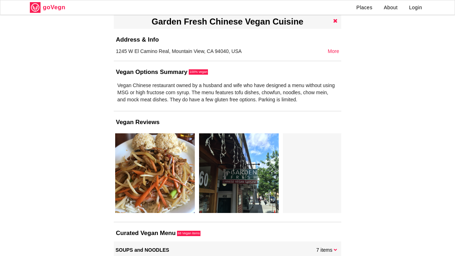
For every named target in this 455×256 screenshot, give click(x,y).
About (391, 7)
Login (415, 7)
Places (365, 7)
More (333, 51)
